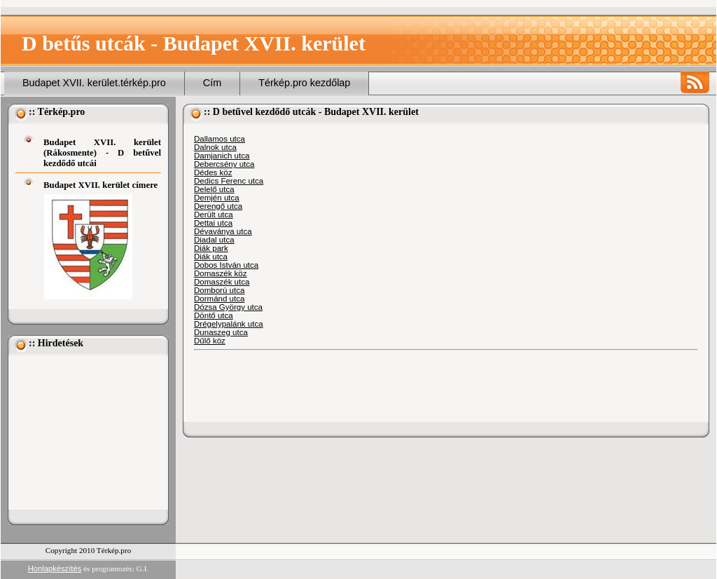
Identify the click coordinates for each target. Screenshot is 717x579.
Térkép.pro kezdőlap (304, 82)
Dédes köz (213, 172)
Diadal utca (214, 240)
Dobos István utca (226, 265)
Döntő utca (213, 315)
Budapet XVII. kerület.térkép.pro (94, 82)
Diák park (211, 248)
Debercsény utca (224, 164)
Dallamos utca (219, 139)
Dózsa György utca (228, 307)
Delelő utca (214, 189)
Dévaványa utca (223, 231)
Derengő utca (218, 206)
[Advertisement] (85, 432)
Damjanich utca (221, 155)
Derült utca (213, 214)
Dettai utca (213, 223)
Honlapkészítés (55, 568)
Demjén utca (216, 197)
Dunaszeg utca (221, 332)
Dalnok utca (215, 147)
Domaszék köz (220, 273)
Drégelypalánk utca (228, 324)
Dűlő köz (209, 340)
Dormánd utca (219, 298)
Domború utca (219, 290)
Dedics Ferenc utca (228, 181)
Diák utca (211, 256)
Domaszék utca (221, 282)
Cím (212, 82)
